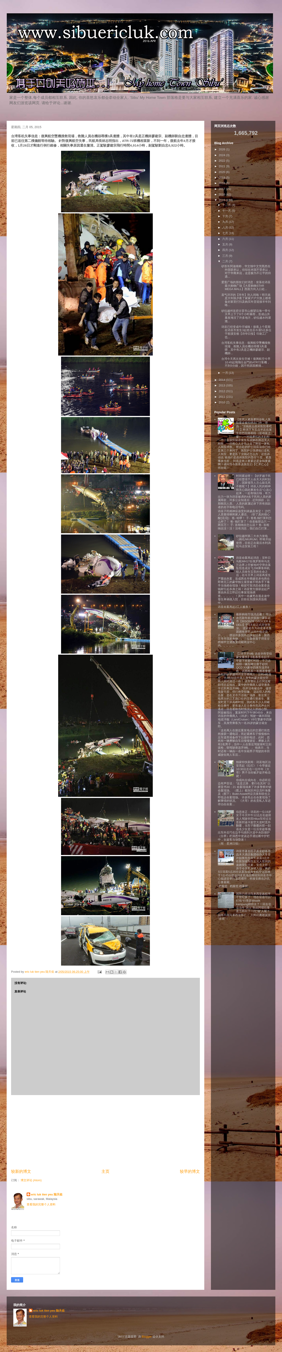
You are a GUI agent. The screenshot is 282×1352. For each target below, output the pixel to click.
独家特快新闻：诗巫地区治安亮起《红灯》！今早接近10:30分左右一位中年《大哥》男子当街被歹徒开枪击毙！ (253, 768)
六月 (225, 239)
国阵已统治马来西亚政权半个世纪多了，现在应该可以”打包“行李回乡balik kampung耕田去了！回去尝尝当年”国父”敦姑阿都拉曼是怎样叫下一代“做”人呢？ (254, 902)
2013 (222, 385)
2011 (222, 396)
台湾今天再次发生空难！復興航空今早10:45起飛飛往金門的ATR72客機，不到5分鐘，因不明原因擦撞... (245, 362)
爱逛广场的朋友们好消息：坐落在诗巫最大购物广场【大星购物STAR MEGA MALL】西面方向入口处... (245, 285)
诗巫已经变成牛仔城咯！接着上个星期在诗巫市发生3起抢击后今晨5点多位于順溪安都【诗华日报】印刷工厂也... (246, 332)
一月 (225, 372)
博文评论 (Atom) (31, 1180)
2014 (222, 380)
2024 (222, 155)
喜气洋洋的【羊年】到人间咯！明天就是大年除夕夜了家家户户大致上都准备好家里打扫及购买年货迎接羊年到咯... (246, 300)
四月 (225, 250)
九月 (225, 221)
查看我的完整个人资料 (41, 1204)
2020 (222, 172)
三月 (225, 255)
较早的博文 (190, 1171)
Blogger (147, 1336)
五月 (225, 244)
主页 (105, 1171)
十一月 (227, 210)
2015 (222, 200)
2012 (222, 391)
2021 (222, 166)
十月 (225, 216)
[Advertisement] (105, 1132)
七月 (225, 233)
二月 (225, 261)
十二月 (227, 205)
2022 (222, 160)
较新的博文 (21, 1171)
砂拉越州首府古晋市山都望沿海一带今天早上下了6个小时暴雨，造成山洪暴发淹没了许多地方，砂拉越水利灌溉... (246, 316)
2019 (222, 177)
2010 (222, 402)
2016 (222, 194)
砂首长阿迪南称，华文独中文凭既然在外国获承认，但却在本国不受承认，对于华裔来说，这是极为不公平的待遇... (246, 271)
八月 (225, 227)
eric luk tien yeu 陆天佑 (46, 1194)
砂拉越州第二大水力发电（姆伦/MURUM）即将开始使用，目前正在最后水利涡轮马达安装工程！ (253, 541)
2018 (222, 183)
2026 (222, 149)
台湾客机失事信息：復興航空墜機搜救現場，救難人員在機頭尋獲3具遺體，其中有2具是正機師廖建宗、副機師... (245, 348)
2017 (222, 189)
